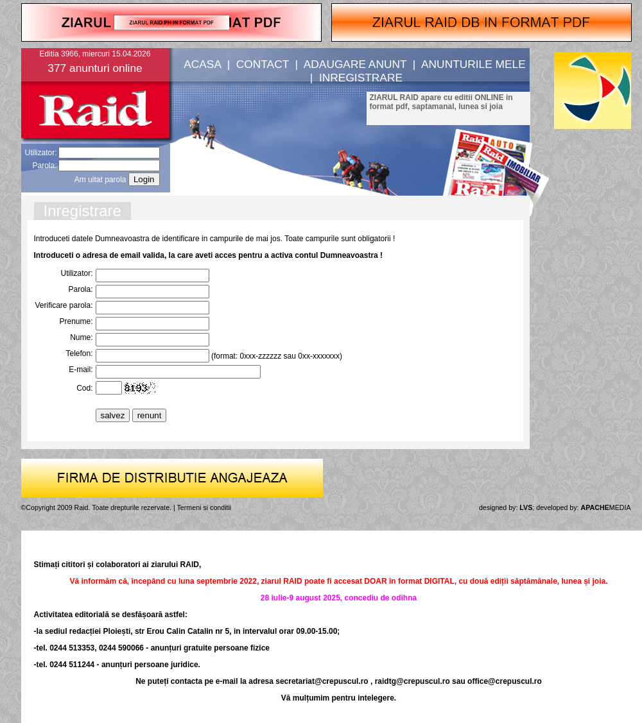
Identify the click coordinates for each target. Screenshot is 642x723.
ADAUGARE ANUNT (355, 64)
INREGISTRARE (361, 77)
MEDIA (606, 507)
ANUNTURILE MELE (473, 64)
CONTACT (262, 64)
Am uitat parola (100, 179)
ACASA (202, 64)
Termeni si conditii (204, 507)
